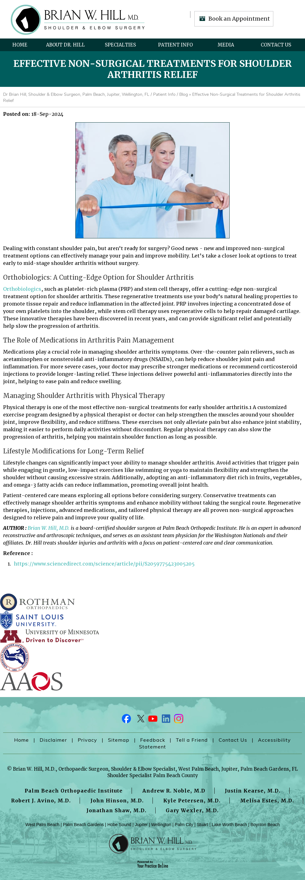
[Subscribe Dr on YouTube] (152, 720)
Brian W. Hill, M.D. (48, 528)
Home (19, 45)
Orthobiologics (22, 289)
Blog (183, 94)
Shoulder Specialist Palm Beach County (152, 775)
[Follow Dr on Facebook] (127, 720)
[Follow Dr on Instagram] (178, 720)
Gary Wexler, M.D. (192, 810)
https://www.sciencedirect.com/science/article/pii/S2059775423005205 (104, 564)
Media (226, 45)
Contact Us (276, 45)
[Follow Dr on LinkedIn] (165, 720)
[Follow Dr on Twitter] (140, 720)
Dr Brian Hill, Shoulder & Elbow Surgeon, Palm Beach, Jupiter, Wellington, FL (76, 94)
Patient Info (175, 45)
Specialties (120, 45)
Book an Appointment (239, 18)
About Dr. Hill (65, 45)
